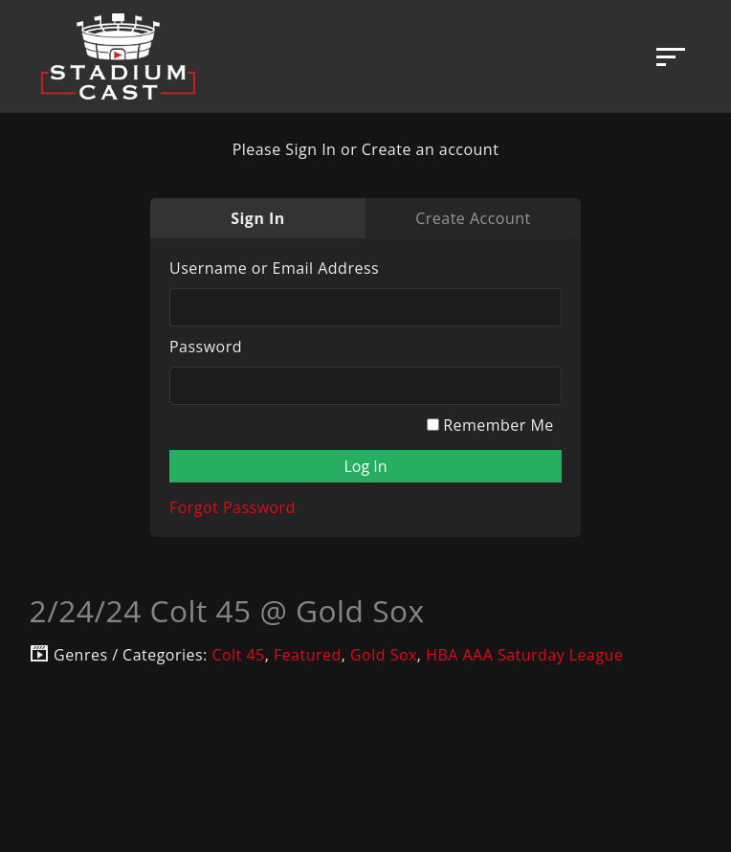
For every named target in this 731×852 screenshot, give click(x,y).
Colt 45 (237, 654)
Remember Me (490, 425)
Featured (308, 654)
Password (205, 346)
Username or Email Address (274, 268)
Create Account (472, 218)
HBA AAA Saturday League (524, 654)
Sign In (258, 218)
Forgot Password (232, 507)
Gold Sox (383, 654)
